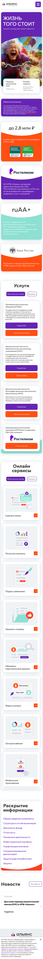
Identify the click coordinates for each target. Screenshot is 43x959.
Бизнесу (32, 294)
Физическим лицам (15, 294)
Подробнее (21, 326)
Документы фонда (12, 828)
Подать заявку (21, 375)
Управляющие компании (15, 846)
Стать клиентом (21, 446)
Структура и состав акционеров (19, 823)
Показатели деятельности (16, 837)
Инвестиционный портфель (17, 841)
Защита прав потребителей (17, 858)
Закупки (7, 863)
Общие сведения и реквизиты (18, 818)
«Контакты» (30, 113)
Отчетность (9, 832)
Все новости (35, 884)
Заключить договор (21, 333)
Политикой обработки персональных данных (18, 948)
